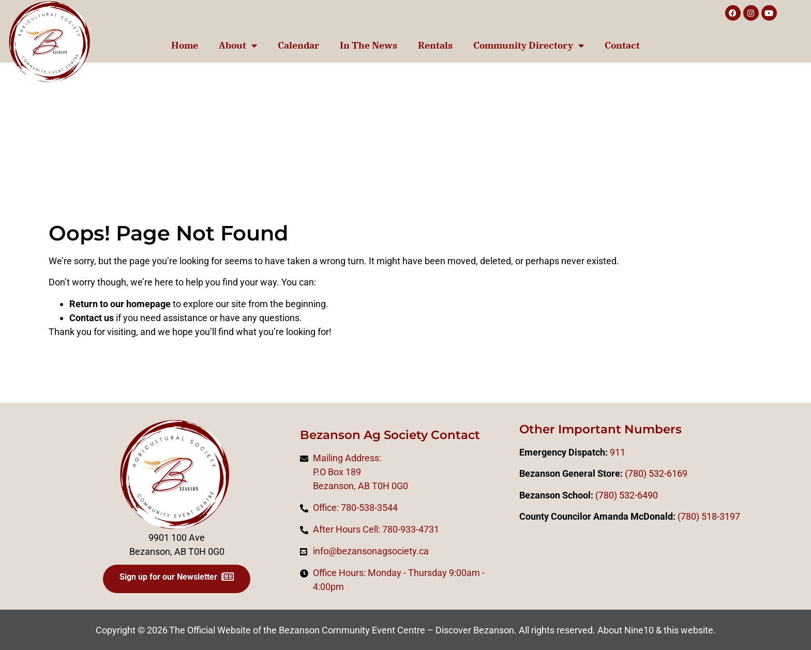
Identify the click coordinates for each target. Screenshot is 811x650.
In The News (368, 45)
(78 (684, 516)
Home (184, 45)
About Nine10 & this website (655, 630)
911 (617, 452)
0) (695, 516)
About (238, 45)
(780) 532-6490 (626, 495)
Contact (622, 45)
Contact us (91, 317)
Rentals (435, 45)
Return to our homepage (120, 303)
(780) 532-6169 (656, 473)
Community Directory (528, 45)
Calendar (298, 45)
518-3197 (719, 516)
